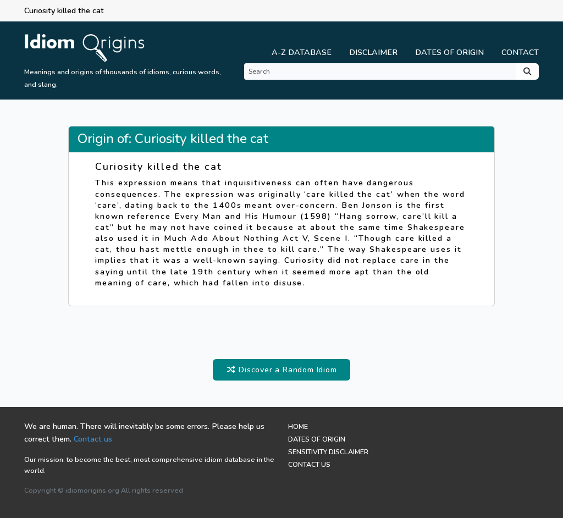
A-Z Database (302, 52)
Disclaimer (373, 52)
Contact (520, 52)
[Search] (380, 71)
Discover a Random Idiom (281, 369)
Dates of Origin (449, 52)
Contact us (93, 438)
